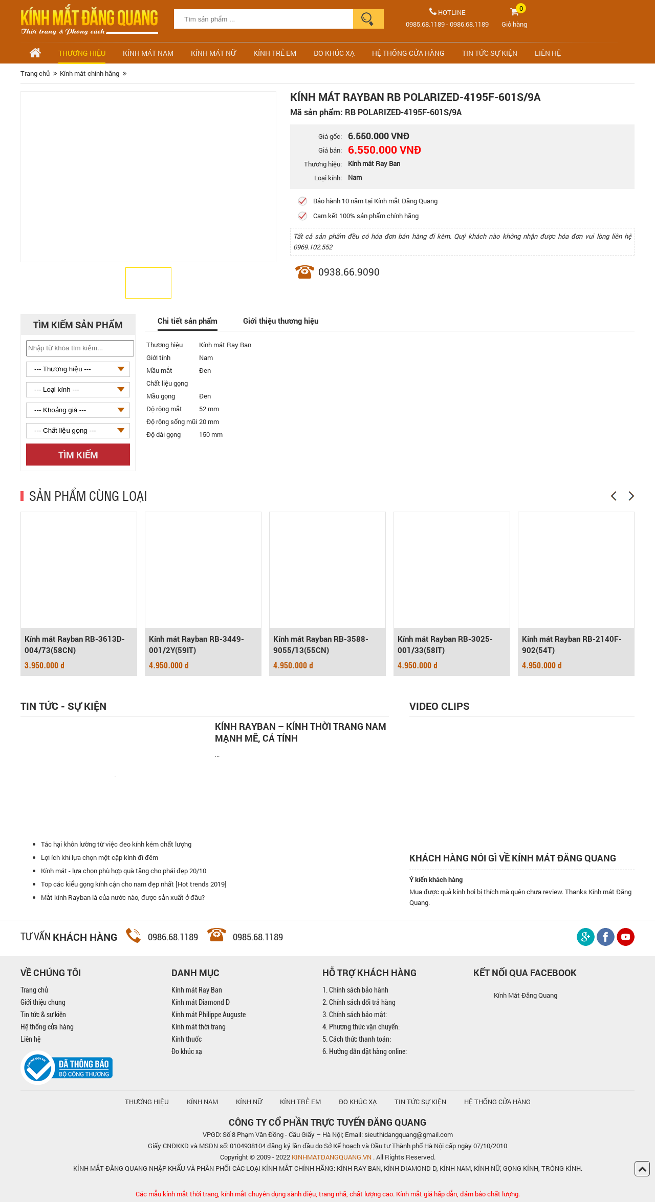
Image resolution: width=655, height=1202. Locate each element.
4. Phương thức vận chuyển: (361, 1027)
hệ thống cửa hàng (497, 1101)
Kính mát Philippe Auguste (208, 1014)
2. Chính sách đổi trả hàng (359, 1002)
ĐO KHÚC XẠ (334, 53)
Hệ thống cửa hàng (47, 1027)
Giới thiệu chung (43, 1002)
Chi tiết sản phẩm (187, 320)
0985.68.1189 (425, 24)
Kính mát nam (148, 53)
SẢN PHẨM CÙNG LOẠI (88, 495)
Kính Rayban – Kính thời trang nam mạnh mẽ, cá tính (300, 732)
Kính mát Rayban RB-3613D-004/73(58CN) (75, 644)
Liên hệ (30, 1039)
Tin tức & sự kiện (43, 1014)
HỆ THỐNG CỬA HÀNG (408, 53)
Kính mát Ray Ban (196, 990)
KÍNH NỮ (249, 1101)
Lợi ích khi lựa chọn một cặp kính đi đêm (99, 857)
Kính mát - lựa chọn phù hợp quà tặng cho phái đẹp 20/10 (123, 870)
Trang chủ (34, 990)
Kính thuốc (186, 1039)
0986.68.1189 (469, 24)
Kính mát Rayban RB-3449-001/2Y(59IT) (196, 644)
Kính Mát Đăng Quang (525, 995)
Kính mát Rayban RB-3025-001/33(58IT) (445, 644)
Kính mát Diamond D (200, 1002)
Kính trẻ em (274, 53)
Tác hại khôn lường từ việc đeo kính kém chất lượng (116, 844)
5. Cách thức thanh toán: (356, 1039)
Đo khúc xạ (186, 1051)
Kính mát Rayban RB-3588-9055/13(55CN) (320, 644)
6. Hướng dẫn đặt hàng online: (364, 1051)
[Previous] (613, 496)
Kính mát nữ (213, 53)
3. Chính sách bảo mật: (354, 1014)
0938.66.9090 (349, 271)
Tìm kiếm (78, 455)
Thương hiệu (81, 53)
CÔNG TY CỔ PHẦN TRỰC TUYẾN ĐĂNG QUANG (327, 1122)
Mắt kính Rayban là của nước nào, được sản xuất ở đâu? (123, 897)
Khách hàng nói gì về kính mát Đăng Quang (512, 858)
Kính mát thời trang (198, 1027)
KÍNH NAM (202, 1101)
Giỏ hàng (514, 24)
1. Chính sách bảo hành (355, 990)
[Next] (631, 496)
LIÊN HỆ (548, 53)
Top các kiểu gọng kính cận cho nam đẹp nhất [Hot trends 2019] (134, 884)
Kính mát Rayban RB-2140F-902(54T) (572, 644)
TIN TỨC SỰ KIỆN (489, 53)
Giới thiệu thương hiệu (280, 320)
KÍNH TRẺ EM (300, 1101)
